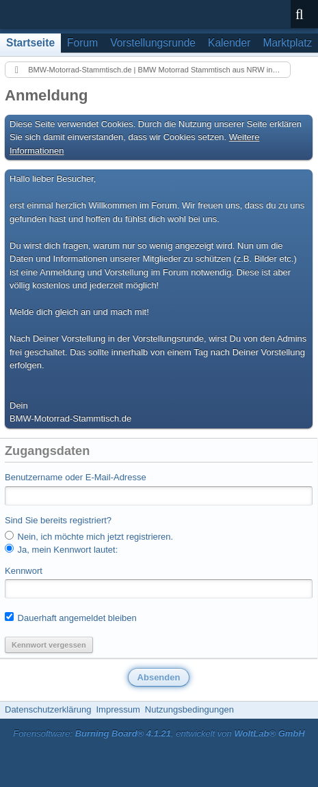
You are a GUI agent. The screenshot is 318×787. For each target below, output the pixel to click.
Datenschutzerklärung (48, 709)
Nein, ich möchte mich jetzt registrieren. (89, 536)
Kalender (229, 43)
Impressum (118, 709)
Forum (82, 43)
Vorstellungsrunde (153, 43)
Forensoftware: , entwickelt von (158, 733)
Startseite (30, 43)
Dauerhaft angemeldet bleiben (71, 617)
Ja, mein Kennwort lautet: (61, 549)
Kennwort (23, 571)
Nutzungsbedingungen (189, 709)
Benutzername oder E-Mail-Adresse (75, 477)
